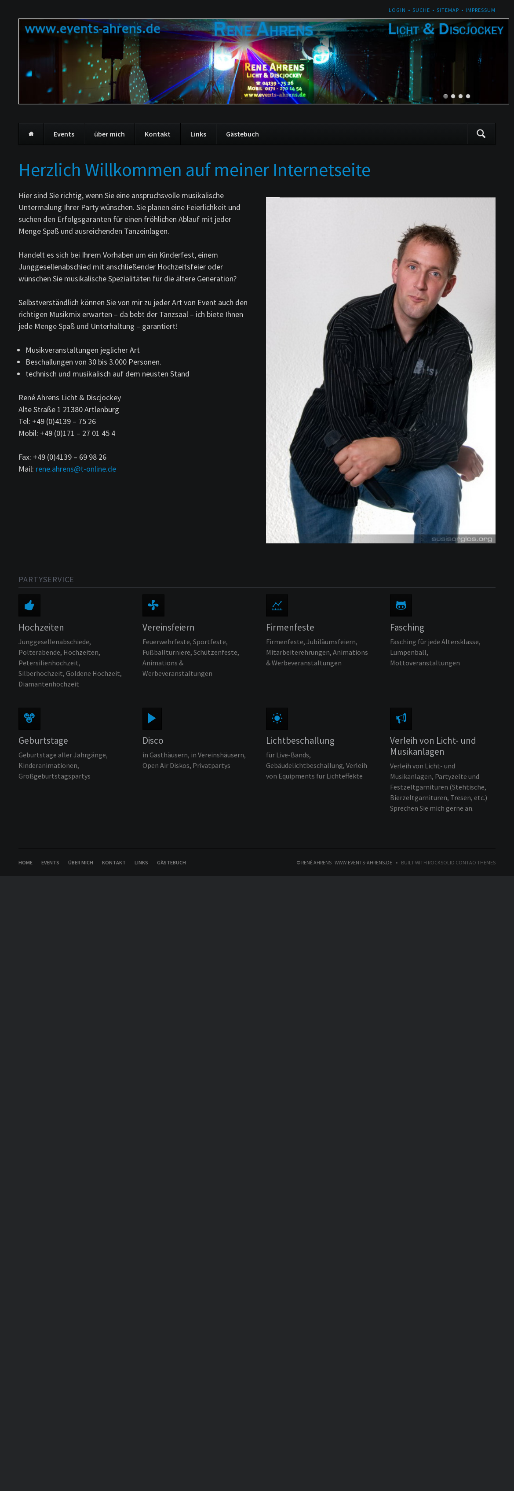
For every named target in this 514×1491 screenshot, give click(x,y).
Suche (421, 10)
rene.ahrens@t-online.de (76, 469)
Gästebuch (242, 133)
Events (64, 133)
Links (198, 133)
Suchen (481, 133)
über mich (109, 133)
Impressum (481, 10)
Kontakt (158, 133)
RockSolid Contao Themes (462, 862)
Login (397, 10)
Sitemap (448, 10)
